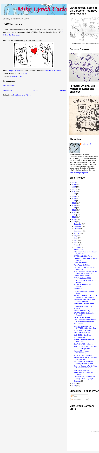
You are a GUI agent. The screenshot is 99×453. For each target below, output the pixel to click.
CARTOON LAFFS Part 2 (83, 256)
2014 (74, 208)
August (77, 233)
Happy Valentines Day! (82, 311)
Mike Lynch (87, 144)
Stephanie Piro (14, 70)
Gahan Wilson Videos (82, 276)
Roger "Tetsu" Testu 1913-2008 (85, 346)
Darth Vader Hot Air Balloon (84, 304)
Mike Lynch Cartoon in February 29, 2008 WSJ (85, 253)
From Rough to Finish (82, 265)
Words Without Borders (82, 330)
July (75, 236)
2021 (74, 191)
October (77, 229)
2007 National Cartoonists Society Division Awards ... (84, 362)
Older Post (63, 90)
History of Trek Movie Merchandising (81, 352)
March (76, 245)
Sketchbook (78, 289)
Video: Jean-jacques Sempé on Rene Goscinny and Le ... (85, 272)
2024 (74, 184)
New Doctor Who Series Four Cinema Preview (84, 300)
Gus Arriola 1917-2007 (82, 370)
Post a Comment (9, 85)
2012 (74, 212)
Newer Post (7, 90)
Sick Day (77, 308)
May (76, 240)
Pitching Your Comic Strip (83, 306)
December (78, 224)
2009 (74, 219)
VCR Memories (13, 24)
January (77, 381)
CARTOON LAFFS (81, 263)
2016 (74, 203)
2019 (74, 196)
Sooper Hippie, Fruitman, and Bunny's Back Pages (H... (84, 377)
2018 (74, 198)
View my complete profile (78, 173)
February (77, 247)
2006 (74, 385)
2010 (74, 217)
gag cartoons (14, 76)
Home (35, 90)
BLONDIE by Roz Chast (82, 335)
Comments (76, 400)
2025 (74, 182)
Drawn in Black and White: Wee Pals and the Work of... (85, 367)
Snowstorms (78, 249)
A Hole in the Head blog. (53, 70)
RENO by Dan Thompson (83, 355)
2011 (74, 215)
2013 (74, 210)
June (76, 238)
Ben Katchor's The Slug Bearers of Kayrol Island (85, 358)
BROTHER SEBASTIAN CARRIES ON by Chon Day (85, 327)
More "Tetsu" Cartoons (82, 333)
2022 (74, 189)
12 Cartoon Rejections (82, 348)
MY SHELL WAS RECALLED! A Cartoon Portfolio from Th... (85, 296)
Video (20, 76)
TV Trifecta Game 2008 (82, 278)
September (78, 231)
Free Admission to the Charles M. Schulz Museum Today (85, 321)
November (78, 226)
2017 (74, 201)
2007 (74, 383)
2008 (74, 222)
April (76, 243)
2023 (74, 187)
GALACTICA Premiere (82, 317)
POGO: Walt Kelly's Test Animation (82, 285)
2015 (74, 205)
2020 (74, 194)
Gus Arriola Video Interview (84, 344)
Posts (74, 396)
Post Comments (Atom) (22, 95)
